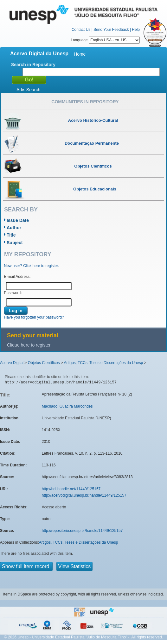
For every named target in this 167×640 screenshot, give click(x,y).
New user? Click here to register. (31, 266)
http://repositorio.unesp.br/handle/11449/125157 (82, 530)
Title (11, 234)
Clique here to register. (29, 345)
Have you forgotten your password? (34, 317)
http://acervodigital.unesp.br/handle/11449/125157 (84, 495)
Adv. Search (28, 89)
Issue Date (18, 220)
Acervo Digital (11, 363)
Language (105, 40)
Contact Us (81, 29)
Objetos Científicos (44, 363)
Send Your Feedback (111, 29)
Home (80, 54)
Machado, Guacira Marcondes (67, 406)
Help (136, 29)
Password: (13, 293)
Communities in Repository (85, 101)
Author (14, 227)
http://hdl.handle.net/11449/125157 (71, 489)
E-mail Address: (17, 276)
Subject (15, 242)
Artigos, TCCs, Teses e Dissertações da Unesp (103, 363)
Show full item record (26, 566)
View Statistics (74, 566)
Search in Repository (33, 64)
